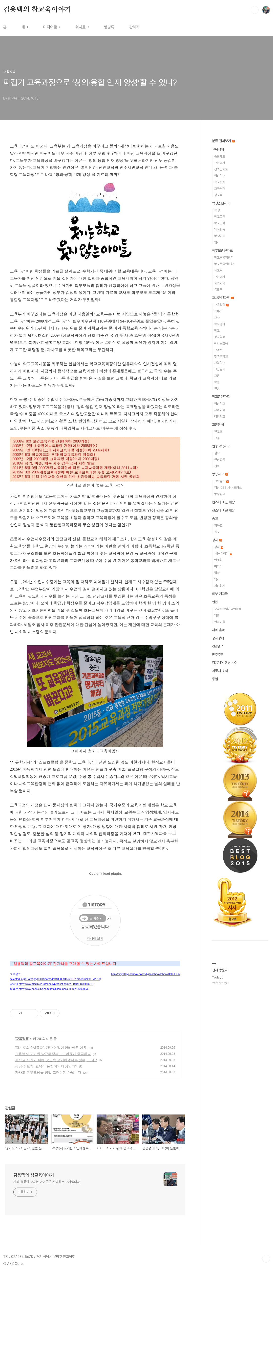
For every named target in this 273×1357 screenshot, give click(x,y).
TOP (266, 1340)
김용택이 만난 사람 (225, 663)
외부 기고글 (220, 594)
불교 (217, 532)
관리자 (134, 27)
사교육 (218, 270)
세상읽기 (219, 586)
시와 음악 (218, 630)
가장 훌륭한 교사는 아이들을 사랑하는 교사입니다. (47, 1264)
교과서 (218, 350)
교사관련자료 (223, 298)
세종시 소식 (220, 671)
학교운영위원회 (223, 257)
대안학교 (219, 416)
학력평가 (219, 324)
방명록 (109, 27)
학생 (217, 210)
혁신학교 (219, 176)
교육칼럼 (221, 305)
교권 (217, 376)
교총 (217, 438)
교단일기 (219, 369)
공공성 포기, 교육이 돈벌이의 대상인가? (46, 1148)
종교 (215, 518)
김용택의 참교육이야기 (37, 9)
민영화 (218, 560)
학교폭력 (219, 216)
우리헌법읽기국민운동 (227, 609)
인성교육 (219, 459)
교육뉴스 (221, 481)
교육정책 (22, 1120)
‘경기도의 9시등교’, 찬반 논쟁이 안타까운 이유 (50, 1129)
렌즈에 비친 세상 (223, 502)
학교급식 (219, 223)
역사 (217, 579)
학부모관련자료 (222, 250)
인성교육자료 (221, 446)
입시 (217, 242)
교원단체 (218, 425)
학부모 (218, 311)
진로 (217, 466)
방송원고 (219, 494)
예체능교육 (221, 343)
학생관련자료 (221, 203)
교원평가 (219, 163)
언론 (217, 388)
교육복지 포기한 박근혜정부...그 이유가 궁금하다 (53, 1136)
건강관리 (218, 646)
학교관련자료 (221, 397)
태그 (24, 27)
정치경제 (218, 638)
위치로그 (82, 27)
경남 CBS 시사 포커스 (228, 487)
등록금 (218, 290)
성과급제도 (221, 169)
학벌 (217, 382)
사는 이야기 (223, 553)
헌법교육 (219, 622)
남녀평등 (219, 229)
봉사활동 (219, 337)
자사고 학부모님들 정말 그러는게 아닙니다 (48, 1154)
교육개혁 (219, 188)
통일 (215, 679)
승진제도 (219, 156)
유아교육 (219, 410)
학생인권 (219, 236)
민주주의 (218, 654)
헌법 (215, 602)
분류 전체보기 (223, 141)
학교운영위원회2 (224, 264)
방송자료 (220, 474)
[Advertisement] (95, 1043)
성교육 (218, 195)
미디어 (218, 566)
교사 (217, 318)
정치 (217, 540)
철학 (217, 453)
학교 (217, 330)
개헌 (217, 615)
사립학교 (219, 363)
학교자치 (219, 182)
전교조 (218, 432)
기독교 (218, 525)
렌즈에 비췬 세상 (223, 510)
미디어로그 (52, 27)
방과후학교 (221, 356)
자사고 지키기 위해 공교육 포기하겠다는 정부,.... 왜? (56, 1142)
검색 (254, 10)
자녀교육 (219, 283)
